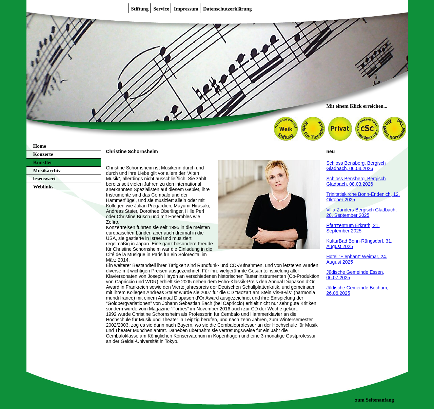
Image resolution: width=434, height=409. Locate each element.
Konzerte (43, 154)
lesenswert (44, 178)
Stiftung (140, 9)
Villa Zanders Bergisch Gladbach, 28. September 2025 (362, 212)
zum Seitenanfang (374, 400)
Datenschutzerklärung (227, 9)
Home (39, 146)
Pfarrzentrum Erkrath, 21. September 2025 (353, 228)
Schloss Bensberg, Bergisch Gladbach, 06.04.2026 (356, 165)
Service (161, 9)
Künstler (43, 162)
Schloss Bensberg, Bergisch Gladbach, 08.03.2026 (356, 181)
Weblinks (43, 186)
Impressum (186, 9)
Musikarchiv (47, 170)
